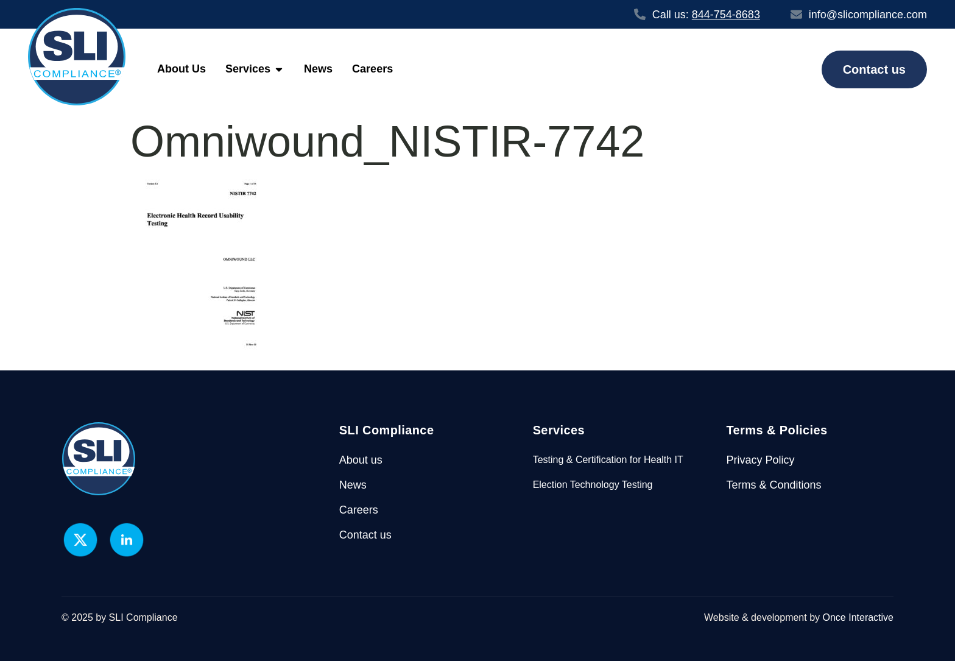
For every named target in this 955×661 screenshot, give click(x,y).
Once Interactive (858, 617)
